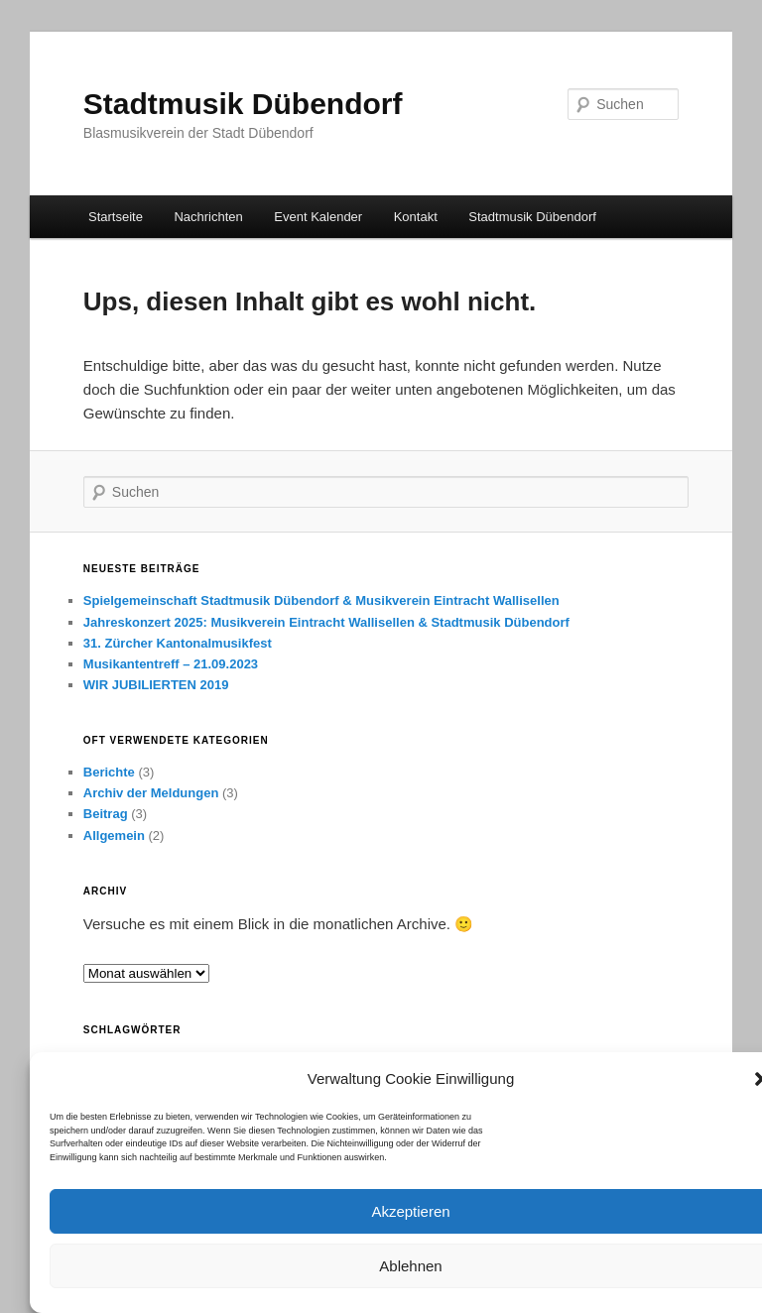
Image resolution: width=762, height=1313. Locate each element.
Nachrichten (208, 216)
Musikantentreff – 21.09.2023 (170, 663)
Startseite (115, 216)
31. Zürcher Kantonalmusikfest (177, 643)
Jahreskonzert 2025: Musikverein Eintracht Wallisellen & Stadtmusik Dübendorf (326, 622)
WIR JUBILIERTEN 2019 (156, 684)
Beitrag (105, 813)
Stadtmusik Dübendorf (243, 103)
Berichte (109, 772)
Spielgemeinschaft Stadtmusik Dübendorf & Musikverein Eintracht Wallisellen (321, 600)
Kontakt (416, 216)
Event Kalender (318, 216)
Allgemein (114, 835)
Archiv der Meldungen (151, 792)
